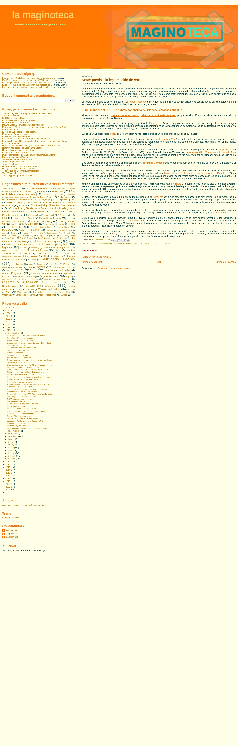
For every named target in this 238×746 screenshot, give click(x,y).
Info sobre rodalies (10, 518)
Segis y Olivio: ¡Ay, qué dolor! (19, 416)
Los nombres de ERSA (16, 401)
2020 (8, 324)
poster (29, 267)
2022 (8, 319)
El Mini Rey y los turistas (17, 426)
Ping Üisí (10, 534)
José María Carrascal (152, 162)
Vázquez (6, 295)
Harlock (26, 233)
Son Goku (53, 282)
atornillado (176, 183)
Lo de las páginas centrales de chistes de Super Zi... (29, 428)
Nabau (58, 250)
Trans (8, 292)
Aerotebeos (41, 188)
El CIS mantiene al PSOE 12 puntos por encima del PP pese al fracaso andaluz (132, 109)
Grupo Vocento (138, 101)
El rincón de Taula (10, 143)
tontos (142, 149)
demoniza (110, 149)
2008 (8, 487)
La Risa (71, 241)
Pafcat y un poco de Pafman (15, 157)
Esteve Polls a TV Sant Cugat (19, 387)
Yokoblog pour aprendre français (17, 175)
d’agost (11, 439)
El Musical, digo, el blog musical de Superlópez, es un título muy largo (34, 141)
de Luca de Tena (227, 152)
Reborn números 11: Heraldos (19, 382)
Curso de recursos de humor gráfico (18, 120)
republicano (226, 149)
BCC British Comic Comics (14, 118)
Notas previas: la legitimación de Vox (22, 404)
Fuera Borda (64, 227)
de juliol (11, 442)
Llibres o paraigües (54, 244)
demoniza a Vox (167, 139)
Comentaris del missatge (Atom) (113, 268)
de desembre (14, 333)
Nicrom (26, 253)
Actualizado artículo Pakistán (19, 357)
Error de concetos (39, 221)
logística (7, 247)
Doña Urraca (63, 215)
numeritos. (66, 253)
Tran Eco (71, 290)
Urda (51, 292)
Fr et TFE (14, 226)
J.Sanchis (64, 236)
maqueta (23, 247)
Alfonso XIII (195, 152)
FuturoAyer (7, 230)
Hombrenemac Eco (54, 233)
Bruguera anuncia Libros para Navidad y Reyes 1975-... (30, 343)
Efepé (69, 218)
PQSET (40, 267)
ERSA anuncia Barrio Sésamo (19, 406)
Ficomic (61, 224)
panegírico (132, 220)
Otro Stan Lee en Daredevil (18, 350)
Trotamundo (22, 292)
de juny (11, 445)
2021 (8, 322)
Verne (32, 295)
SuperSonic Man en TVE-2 (18, 345)
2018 (8, 330)
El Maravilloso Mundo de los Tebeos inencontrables (26, 139)
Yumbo (64, 295)
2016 (8, 464)
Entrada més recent (92, 262)
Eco (4, 218)
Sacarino (30, 276)
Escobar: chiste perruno (17, 423)
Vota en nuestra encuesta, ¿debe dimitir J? (143, 115)
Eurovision (33, 224)
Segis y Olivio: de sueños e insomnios (23, 418)
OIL (45, 256)
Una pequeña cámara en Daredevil (21, 348)
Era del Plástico (20, 221)
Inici (159, 262)
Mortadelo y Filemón (37, 250)
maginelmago (12, 537)
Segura (35, 279)
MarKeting (35, 248)
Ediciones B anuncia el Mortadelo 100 (23, 367)
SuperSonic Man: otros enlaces (20, 338)
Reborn (33, 270)
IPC (55, 236)
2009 (8, 484)
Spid (66, 282)
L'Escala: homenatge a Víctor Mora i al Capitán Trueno (30, 365)
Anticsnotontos (11, 191)
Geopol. (50, 230)
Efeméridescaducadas (50, 218)
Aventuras (71, 195)
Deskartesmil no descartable (15, 123)
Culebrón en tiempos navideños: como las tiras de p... (29, 360)
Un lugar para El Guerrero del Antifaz (19, 168)
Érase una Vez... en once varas (20, 340)
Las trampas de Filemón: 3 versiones (22, 397)
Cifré (72, 200)
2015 (8, 467)
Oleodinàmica (57, 256)
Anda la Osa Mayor (11, 116)
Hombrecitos (38, 233)
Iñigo (32, 236)
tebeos (50, 286)
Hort (68, 233)
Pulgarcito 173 (59, 267)
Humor (13, 236)
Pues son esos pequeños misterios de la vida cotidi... (26, 87)
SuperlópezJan (9, 286)
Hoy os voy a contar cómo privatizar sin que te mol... (29, 377)
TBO (39, 286)
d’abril (10, 450)
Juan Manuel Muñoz (14, 238)
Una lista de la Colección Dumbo (20, 414)
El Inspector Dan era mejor (14, 134)
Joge (73, 236)
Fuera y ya (154, 123)
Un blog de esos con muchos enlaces (19, 166)
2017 (8, 461)
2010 (8, 481)
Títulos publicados (48, 289)
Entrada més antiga (226, 262)
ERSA (60, 221)
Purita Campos (11, 270)
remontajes (49, 270)
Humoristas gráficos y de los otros (18, 150)
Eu (23, 224)
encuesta (6, 221)
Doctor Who (34, 215)
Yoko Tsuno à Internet (12, 173)
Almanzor (158, 197)
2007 (8, 490)
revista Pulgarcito (12, 273)
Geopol (35, 230)
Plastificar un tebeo (15, 353)
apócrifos (57, 191)
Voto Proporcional (47, 295)
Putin (113, 134)
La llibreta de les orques (46, 241)
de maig (11, 447)
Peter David (54, 264)
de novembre (14, 431)
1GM (19, 188)
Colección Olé (13, 202)
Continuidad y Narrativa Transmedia (117, 243)
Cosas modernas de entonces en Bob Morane (26, 411)
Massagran (6, 250)
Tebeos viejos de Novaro (13, 162)
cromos (40, 212)
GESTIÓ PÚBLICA (64, 230)
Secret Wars (20, 279)
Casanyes (42, 200)
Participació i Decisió (141, 243)
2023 (8, 316)
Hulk (4, 235)
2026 (8, 308)
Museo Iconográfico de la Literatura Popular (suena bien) (28, 155)
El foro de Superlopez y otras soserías (20, 132)
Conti (21, 205)
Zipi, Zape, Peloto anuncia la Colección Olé (25, 421)
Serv (46, 279)
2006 (8, 492)
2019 (8, 327)
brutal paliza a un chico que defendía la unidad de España (194, 173)
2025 (8, 310)
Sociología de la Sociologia (162, 243)
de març (11, 453)
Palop (34, 260)
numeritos (43, 253)
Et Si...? (15, 224)
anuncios (41, 191)
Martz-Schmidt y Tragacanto (56, 247)
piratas (5, 267)
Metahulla (19, 250)
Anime (72, 188)
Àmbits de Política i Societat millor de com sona (24, 505)
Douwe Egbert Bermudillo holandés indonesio (23, 125)
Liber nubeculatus (26, 244)
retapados (65, 270)
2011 (8, 478)
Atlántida (60, 195)
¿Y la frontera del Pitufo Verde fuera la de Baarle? (28, 389)
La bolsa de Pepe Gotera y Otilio (20, 375)
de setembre (13, 436)
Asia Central (48, 195)
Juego (30, 238)
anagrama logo (59, 188)
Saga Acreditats (48, 276)
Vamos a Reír (63, 292)
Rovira (18, 276)
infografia (23, 236)
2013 (8, 473)
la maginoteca (43, 14)
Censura (56, 200)
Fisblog (71, 224)
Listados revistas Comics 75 (15, 152)
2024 (8, 313)
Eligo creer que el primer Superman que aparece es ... (27, 85)
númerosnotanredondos (11, 256)
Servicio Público (61, 279)
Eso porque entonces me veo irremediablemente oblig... (28, 82)
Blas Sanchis (8, 200)
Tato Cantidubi (28, 286)
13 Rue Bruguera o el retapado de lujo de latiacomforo (27, 113)
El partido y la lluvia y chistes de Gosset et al (25, 372)
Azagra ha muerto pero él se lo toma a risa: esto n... (28, 384)
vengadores (21, 295)
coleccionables (32, 202)
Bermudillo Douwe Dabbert (15, 197)
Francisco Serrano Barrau (42, 227)
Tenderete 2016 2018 (16, 362)
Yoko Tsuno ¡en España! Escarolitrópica (20, 171)
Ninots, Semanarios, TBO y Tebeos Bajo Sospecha (28, 370)
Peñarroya (41, 264)
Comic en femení (50, 202)
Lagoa (8, 244)
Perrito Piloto (11, 530)
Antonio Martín (26, 191)
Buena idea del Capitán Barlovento (21, 409)
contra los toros (220, 212)
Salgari (69, 276)
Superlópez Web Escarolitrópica (17, 159)
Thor (19, 289)
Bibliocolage (64, 197)
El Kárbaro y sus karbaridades (16, 136)
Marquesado (211, 152)
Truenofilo (37, 292)
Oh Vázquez (31, 256)
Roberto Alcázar (49, 273)
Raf (22, 270)
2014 (8, 470)
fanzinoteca (49, 224)
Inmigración (42, 235)
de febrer (12, 456)
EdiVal (31, 218)
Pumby (71, 267)
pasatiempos (17, 264)
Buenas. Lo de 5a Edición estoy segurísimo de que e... (27, 78)
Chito (64, 200)
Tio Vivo (30, 290)
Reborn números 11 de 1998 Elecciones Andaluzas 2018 (30, 394)
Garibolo (22, 230)
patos (31, 264)
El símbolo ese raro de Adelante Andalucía (24, 392)
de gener (12, 459)
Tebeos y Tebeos (10, 164)
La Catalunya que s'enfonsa (52, 238)
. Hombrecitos (7, 188)
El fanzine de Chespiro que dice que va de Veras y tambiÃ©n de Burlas (35, 127)
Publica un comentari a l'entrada (96, 257)
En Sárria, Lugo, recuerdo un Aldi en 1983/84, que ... (26, 80)
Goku (4, 233)
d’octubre (12, 434)
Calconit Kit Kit (26, 200)
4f (27, 188)
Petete (66, 264)
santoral (5, 279)
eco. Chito (19, 218)
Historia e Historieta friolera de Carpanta (24, 379)
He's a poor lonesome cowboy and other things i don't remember (32, 146)
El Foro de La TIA (10, 129)
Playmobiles (16, 267)
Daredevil (54, 212)
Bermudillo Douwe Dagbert (42, 197)
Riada (33, 273)
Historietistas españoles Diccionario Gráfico (22, 148)
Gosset (13, 233)
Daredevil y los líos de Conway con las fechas (26, 336)
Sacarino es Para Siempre (18, 355)
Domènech (49, 215)
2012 (8, 476)
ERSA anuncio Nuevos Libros (19, 399)
